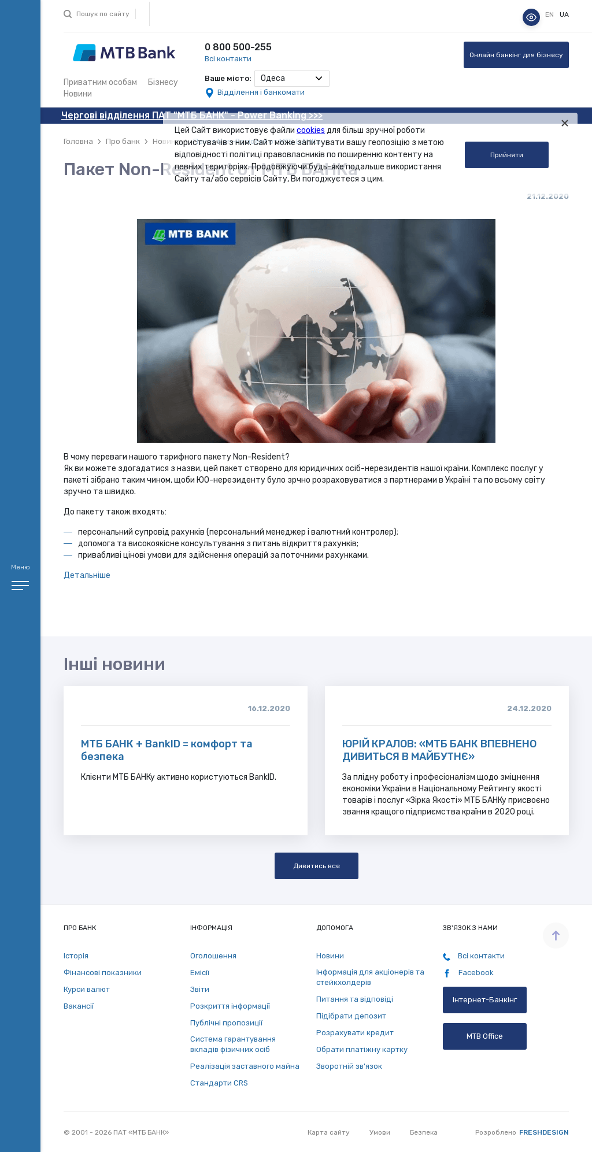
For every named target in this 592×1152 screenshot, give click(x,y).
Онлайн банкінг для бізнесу (516, 55)
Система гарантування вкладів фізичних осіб (233, 1044)
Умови (379, 1132)
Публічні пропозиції (226, 1022)
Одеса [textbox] (273, 78)
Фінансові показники (103, 972)
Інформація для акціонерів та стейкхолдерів (370, 977)
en (550, 14)
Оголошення (213, 955)
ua (564, 14)
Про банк (123, 141)
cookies (311, 130)
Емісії (199, 972)
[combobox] (292, 79)
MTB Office (485, 1036)
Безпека (424, 1132)
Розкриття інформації (230, 1006)
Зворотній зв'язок (349, 1066)
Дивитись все (316, 866)
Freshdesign (544, 1132)
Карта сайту (329, 1132)
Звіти (199, 989)
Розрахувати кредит (355, 1032)
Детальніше (87, 575)
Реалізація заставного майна (244, 1066)
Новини (78, 94)
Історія (76, 955)
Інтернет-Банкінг (485, 999)
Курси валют (87, 989)
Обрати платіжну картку (362, 1049)
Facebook (468, 972)
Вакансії (79, 1006)
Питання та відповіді (354, 999)
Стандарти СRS (219, 1083)
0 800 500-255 (238, 47)
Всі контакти (228, 58)
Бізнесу (163, 82)
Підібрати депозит (351, 1016)
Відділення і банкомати (261, 92)
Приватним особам (100, 82)
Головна (78, 141)
